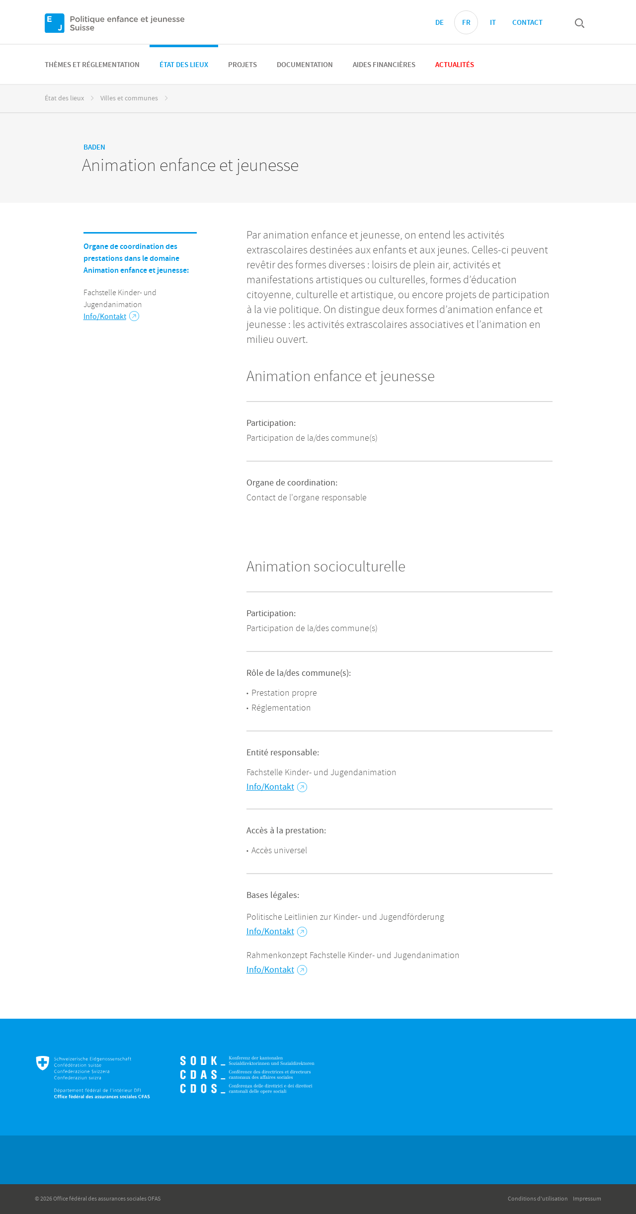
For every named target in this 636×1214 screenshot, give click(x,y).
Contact (527, 23)
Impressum (587, 1199)
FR (466, 23)
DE (439, 23)
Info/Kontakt (111, 317)
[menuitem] (92, 64)
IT (493, 23)
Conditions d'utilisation (538, 1199)
